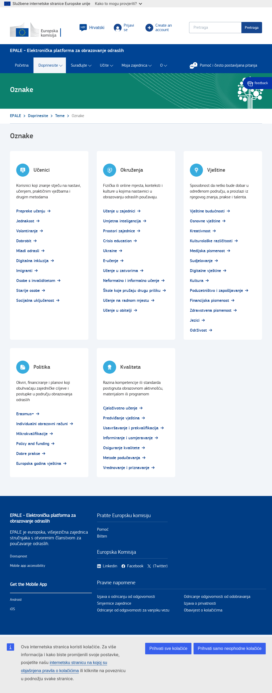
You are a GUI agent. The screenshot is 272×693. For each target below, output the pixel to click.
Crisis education (117, 241)
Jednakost (25, 221)
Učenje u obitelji (117, 310)
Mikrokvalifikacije (32, 433)
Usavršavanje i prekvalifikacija (130, 428)
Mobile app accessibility (27, 566)
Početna (22, 65)
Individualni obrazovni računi (42, 423)
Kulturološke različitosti (211, 241)
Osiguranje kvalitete (121, 448)
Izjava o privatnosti (200, 603)
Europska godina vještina (38, 463)
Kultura (196, 280)
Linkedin (110, 566)
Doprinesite (48, 65)
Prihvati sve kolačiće (168, 648)
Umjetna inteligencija (122, 221)
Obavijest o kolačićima (203, 610)
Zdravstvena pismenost (210, 310)
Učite (104, 65)
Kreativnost (200, 231)
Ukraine (110, 251)
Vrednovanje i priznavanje (126, 467)
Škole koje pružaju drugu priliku (132, 290)
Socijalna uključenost (35, 300)
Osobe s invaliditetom (35, 280)
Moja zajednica (134, 65)
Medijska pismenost (207, 251)
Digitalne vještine (205, 270)
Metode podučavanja (121, 457)
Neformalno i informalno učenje (131, 280)
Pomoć (103, 529)
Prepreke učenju (30, 211)
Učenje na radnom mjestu (126, 300)
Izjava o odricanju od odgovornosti (126, 596)
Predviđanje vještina (121, 418)
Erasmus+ (25, 414)
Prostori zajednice (119, 231)
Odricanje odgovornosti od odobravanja (217, 596)
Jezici (195, 320)
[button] (91, 28)
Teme (60, 115)
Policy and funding (32, 443)
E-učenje (110, 260)
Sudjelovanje (201, 260)
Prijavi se (124, 27)
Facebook (135, 566)
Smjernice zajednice (114, 603)
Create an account (158, 27)
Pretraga (252, 27)
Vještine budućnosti (207, 211)
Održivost (198, 330)
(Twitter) (160, 566)
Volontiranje (27, 231)
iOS (12, 609)
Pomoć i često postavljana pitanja (226, 65)
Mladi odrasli (27, 251)
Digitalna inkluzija (32, 260)
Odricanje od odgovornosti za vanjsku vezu (133, 610)
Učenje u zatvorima (120, 270)
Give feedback (257, 83)
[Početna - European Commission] (41, 30)
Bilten (102, 536)
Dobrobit (23, 241)
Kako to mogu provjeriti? (118, 3)
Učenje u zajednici (119, 211)
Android (15, 600)
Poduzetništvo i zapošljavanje (216, 290)
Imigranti (24, 270)
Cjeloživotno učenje (120, 408)
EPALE (15, 115)
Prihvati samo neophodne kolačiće (230, 648)
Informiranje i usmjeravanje (128, 438)
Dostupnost (18, 556)
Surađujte (79, 65)
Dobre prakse (28, 453)
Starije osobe (28, 290)
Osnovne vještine (205, 221)
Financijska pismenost (209, 300)
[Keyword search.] (215, 27)
